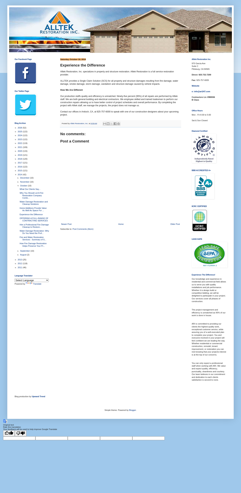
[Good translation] (9, 433)
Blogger (132, 410)
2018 (20, 159)
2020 (20, 151)
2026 (20, 128)
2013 (20, 260)
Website (195, 86)
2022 (20, 143)
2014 (20, 174)
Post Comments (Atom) (82, 229)
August (23, 255)
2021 (20, 147)
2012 (20, 263)
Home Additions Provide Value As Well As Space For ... (33, 209)
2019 (20, 155)
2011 (20, 267)
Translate (33, 284)
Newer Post (66, 224)
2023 (20, 139)
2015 (20, 170)
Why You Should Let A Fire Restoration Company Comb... (31, 195)
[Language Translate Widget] (32, 280)
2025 (20, 131)
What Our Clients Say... (30, 189)
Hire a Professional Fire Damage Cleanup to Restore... (34, 226)
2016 (20, 167)
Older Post (175, 224)
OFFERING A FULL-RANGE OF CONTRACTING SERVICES (34, 219)
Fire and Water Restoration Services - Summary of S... (33, 238)
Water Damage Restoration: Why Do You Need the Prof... (34, 232)
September (25, 251)
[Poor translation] (20, 433)
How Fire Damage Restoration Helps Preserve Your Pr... (33, 244)
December (25, 178)
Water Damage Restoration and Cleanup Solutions (34, 203)
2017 (20, 163)
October (24, 186)
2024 (20, 135)
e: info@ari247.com (201, 91)
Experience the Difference (31, 214)
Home (121, 224)
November (25, 182)
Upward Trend (38, 396)
